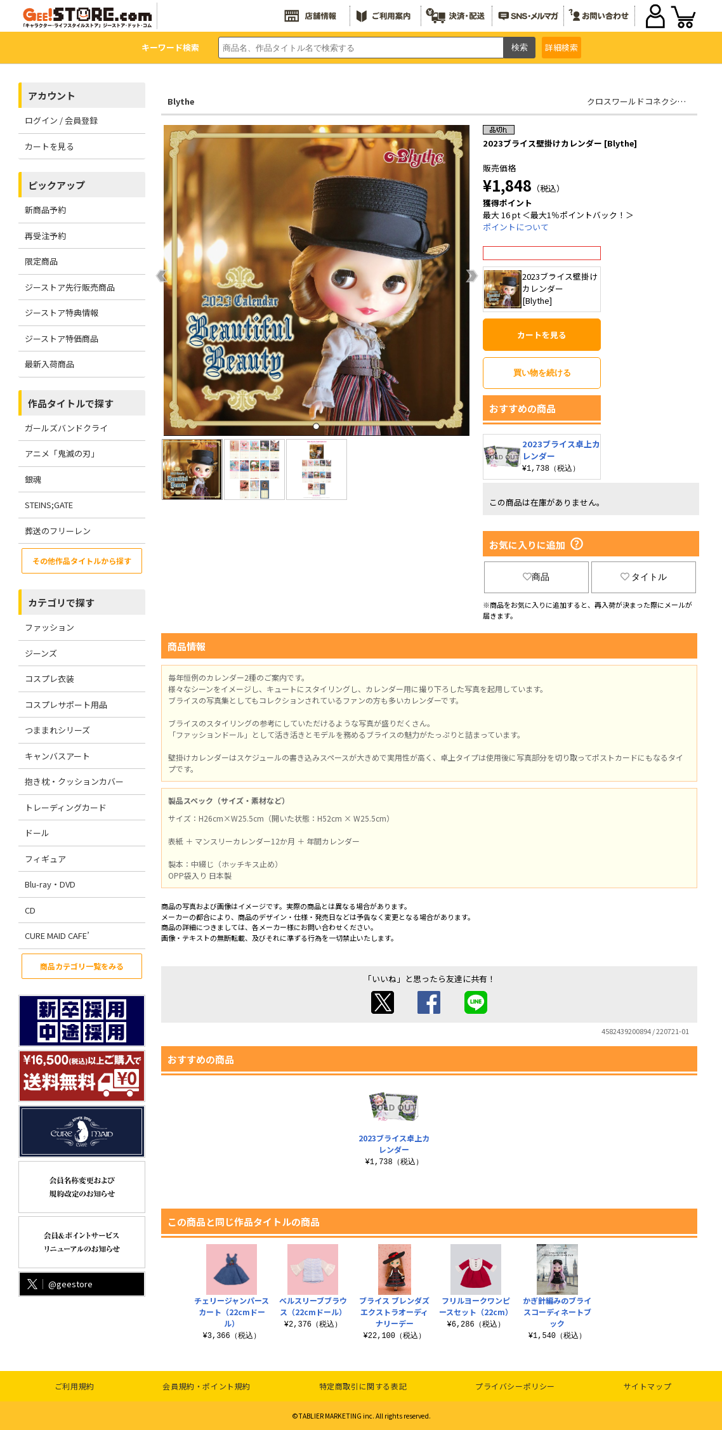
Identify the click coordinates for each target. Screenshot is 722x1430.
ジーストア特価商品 (61, 338)
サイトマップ (648, 1386)
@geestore (59, 1284)
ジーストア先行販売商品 (70, 287)
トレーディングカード (66, 807)
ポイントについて (516, 227)
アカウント (51, 95)
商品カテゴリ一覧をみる (82, 966)
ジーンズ (41, 653)
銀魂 (33, 479)
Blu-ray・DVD (50, 884)
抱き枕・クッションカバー (74, 781)
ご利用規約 (75, 1386)
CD (30, 910)
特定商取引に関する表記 (363, 1386)
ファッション (49, 627)
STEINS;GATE (49, 505)
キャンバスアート (57, 756)
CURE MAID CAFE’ (57, 935)
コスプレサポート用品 (66, 705)
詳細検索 (561, 47)
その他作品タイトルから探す (81, 560)
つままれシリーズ (57, 730)
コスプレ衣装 (49, 678)
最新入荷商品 (49, 364)
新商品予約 (45, 210)
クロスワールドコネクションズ (644, 101)
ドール (37, 833)
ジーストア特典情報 (61, 312)
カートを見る (49, 146)
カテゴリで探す (61, 602)
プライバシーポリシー (515, 1386)
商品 (536, 577)
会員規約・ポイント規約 (206, 1386)
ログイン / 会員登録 (61, 120)
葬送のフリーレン (58, 531)
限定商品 (41, 261)
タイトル (643, 577)
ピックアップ (56, 185)
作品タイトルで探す (71, 403)
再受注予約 (45, 236)
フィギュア (45, 859)
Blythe (180, 101)
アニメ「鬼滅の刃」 (62, 453)
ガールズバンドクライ (66, 428)
